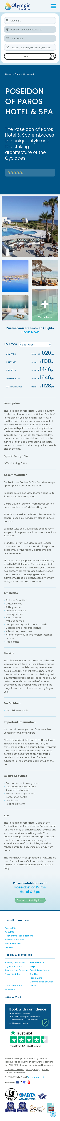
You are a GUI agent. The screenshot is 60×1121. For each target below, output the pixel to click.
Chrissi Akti (28, 74)
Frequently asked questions (19, 935)
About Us (9, 931)
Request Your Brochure (16, 970)
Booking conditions (14, 939)
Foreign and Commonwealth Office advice (42, 981)
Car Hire (34, 974)
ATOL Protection (13, 943)
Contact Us (10, 928)
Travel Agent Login (36, 1077)
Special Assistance (40, 970)
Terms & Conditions (14, 1069)
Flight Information (13, 966)
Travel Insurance (13, 985)
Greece (8, 74)
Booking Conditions (15, 962)
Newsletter (10, 989)
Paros (17, 74)
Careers (9, 947)
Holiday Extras (37, 962)
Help (32, 966)
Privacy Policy (33, 1069)
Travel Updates (12, 974)
